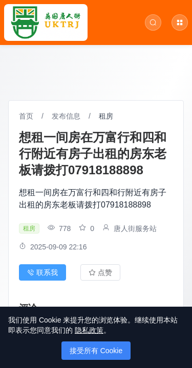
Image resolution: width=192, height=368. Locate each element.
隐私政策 (89, 330)
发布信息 (66, 116)
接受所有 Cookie (96, 351)
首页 (26, 116)
